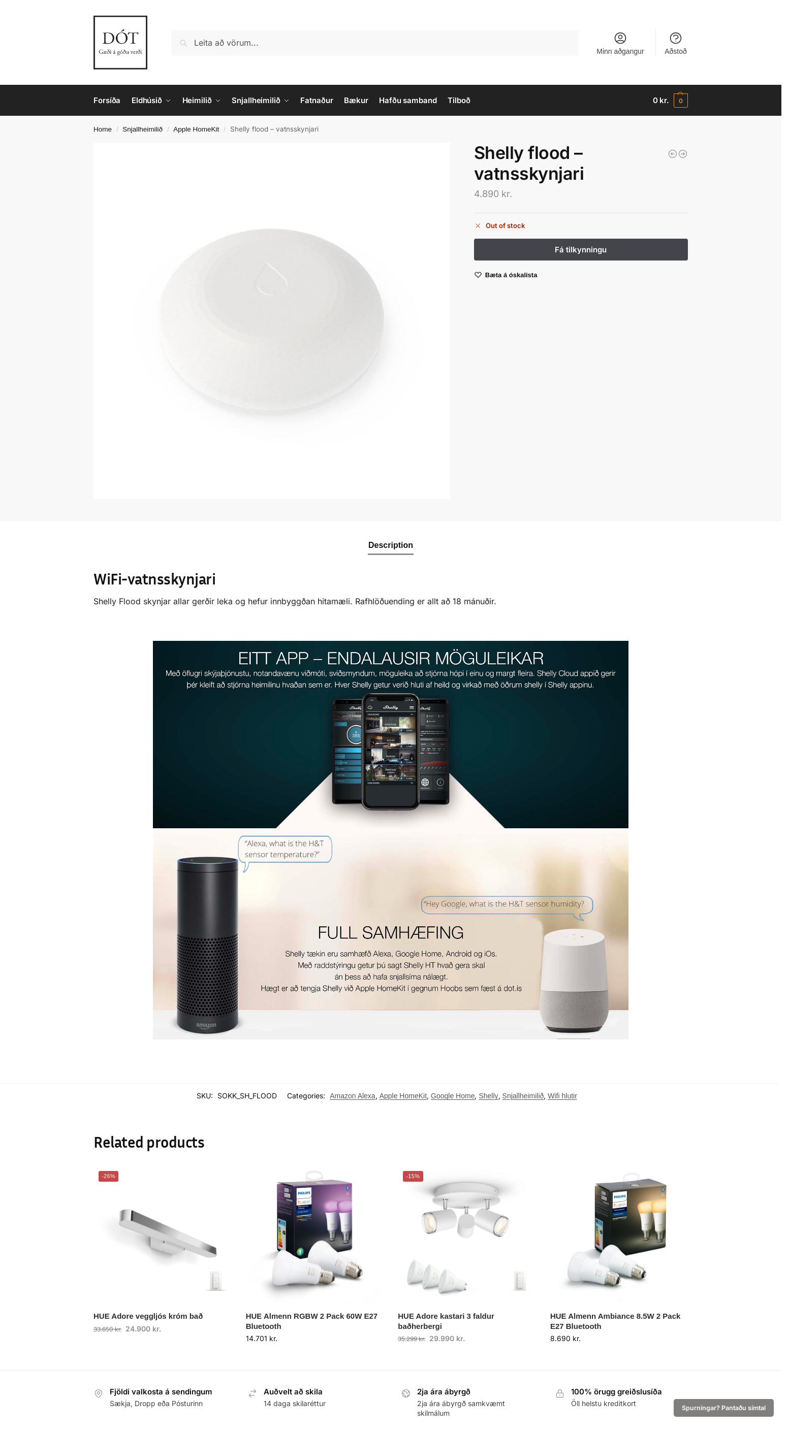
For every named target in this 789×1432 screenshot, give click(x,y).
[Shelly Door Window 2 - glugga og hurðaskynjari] (673, 154)
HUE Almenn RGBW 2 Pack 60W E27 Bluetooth (312, 1321)
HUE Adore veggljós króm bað (148, 1316)
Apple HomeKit (196, 129)
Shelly (488, 1096)
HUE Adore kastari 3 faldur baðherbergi (446, 1321)
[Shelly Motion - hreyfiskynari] (683, 154)
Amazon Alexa (352, 1096)
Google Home (453, 1096)
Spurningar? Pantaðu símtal (724, 1408)
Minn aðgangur (620, 43)
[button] (670, 100)
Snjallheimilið (142, 129)
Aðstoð (676, 43)
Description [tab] (390, 545)
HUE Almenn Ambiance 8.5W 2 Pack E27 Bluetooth (615, 1321)
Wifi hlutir (562, 1096)
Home (102, 129)
